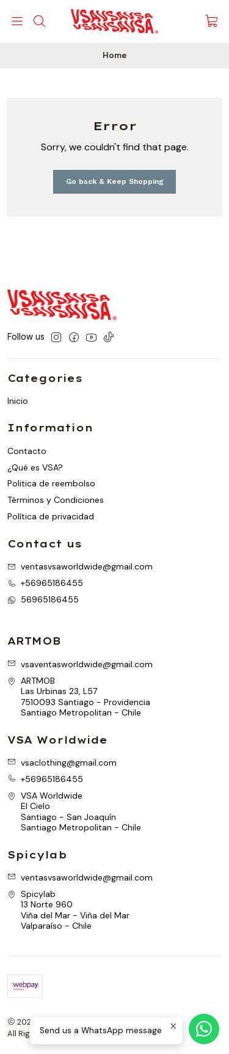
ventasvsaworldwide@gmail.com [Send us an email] (80, 566)
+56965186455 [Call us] (45, 582)
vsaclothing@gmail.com (62, 762)
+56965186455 (45, 779)
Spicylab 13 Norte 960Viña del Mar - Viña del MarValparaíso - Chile (68, 910)
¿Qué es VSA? (35, 467)
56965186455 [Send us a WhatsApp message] (43, 599)
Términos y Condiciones (55, 499)
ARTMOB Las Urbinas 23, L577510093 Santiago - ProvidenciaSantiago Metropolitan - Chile (78, 697)
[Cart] (212, 21)
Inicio (17, 400)
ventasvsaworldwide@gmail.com (80, 877)
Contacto (26, 450)
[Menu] (17, 21)
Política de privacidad (50, 516)
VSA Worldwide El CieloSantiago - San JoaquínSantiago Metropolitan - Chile (74, 811)
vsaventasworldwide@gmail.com (80, 664)
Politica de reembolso (51, 483)
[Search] (38, 21)
